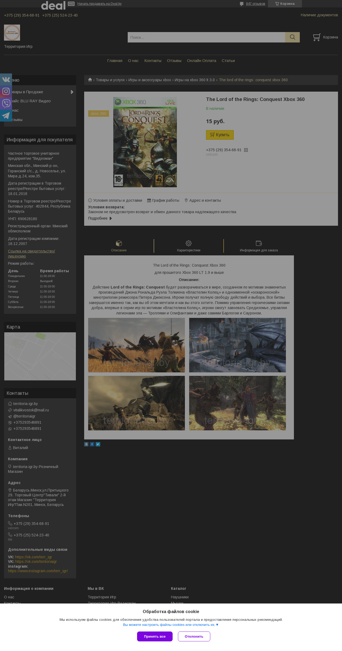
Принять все (155, 636)
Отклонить (194, 636)
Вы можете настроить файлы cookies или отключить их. (169, 625)
